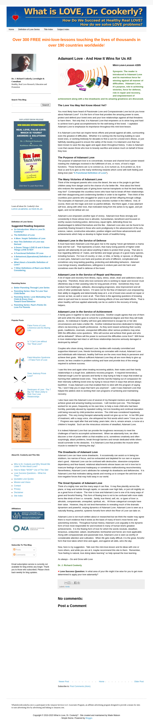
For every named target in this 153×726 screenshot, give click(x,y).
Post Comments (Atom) (80, 686)
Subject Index (63, 29)
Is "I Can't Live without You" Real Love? (37, 342)
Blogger (89, 718)
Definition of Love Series (29, 29)
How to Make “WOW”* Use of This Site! (31, 470)
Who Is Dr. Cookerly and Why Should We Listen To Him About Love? (32, 465)
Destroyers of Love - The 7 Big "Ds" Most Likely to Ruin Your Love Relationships (39, 393)
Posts (17, 550)
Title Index (48, 29)
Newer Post (64, 681)
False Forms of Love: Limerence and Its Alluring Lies (38, 327)
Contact (17, 486)
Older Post (139, 681)
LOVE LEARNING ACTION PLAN (27, 209)
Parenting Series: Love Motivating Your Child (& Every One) (32, 298)
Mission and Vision (22, 482)
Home (11, 29)
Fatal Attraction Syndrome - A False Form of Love (38, 358)
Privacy (17, 489)
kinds (67, 587)
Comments (19, 555)
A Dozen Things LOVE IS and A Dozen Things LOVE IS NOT (32, 248)
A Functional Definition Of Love (28, 253)
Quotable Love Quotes (24, 479)
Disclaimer (18, 492)
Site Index (18, 496)
